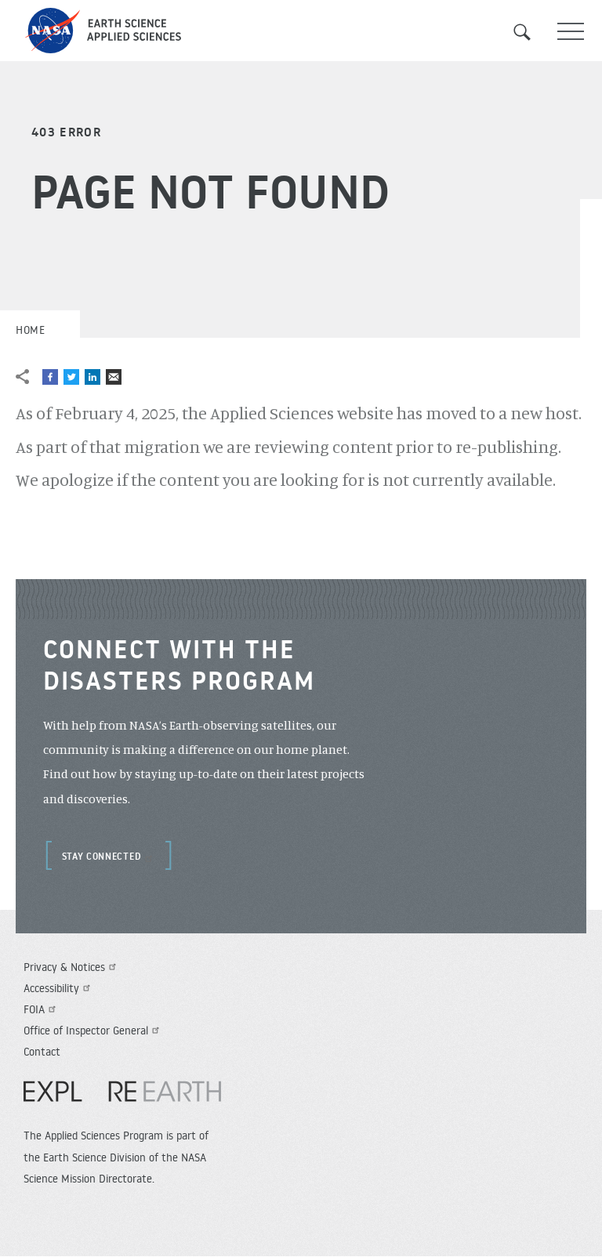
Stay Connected (109, 856)
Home (30, 330)
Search (531, 32)
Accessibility (59, 988)
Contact (42, 1052)
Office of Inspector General (93, 1030)
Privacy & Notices (72, 967)
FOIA (42, 1009)
